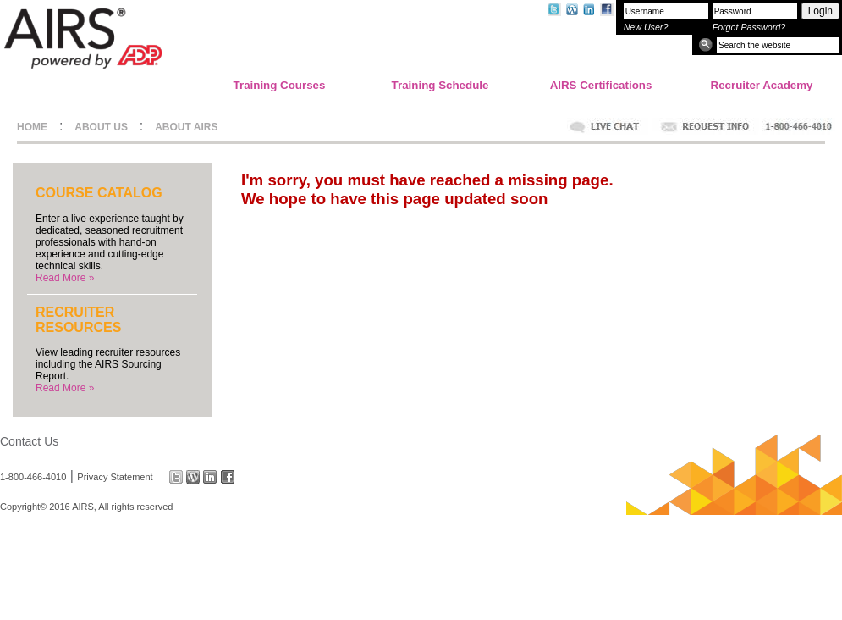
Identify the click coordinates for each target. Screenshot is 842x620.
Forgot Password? (749, 27)
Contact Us (29, 441)
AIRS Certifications (601, 85)
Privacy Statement (114, 477)
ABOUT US (101, 127)
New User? (646, 27)
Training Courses (280, 85)
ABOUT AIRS (186, 127)
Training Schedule (440, 85)
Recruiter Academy (762, 85)
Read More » (65, 278)
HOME (32, 127)
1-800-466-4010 (33, 477)
